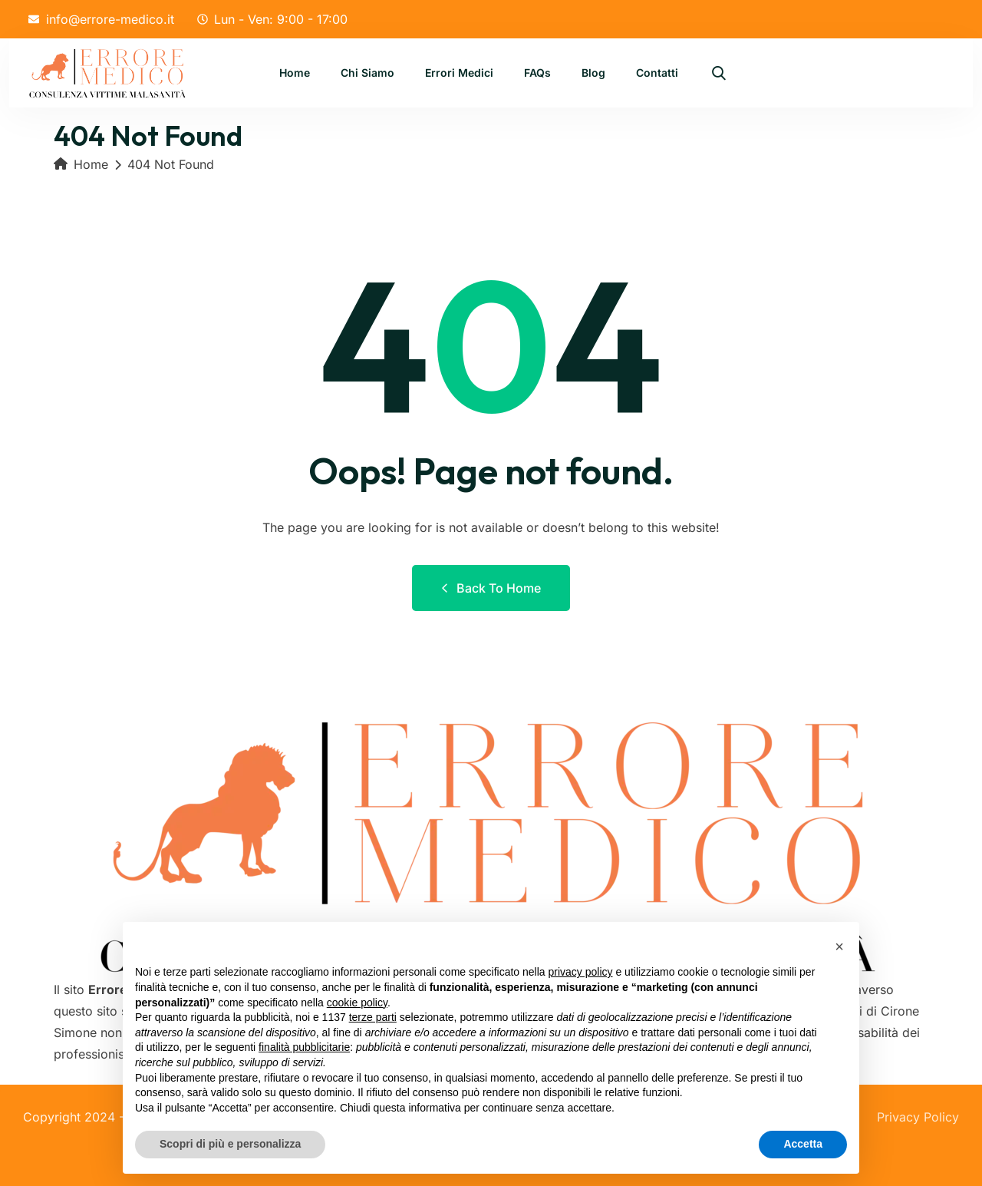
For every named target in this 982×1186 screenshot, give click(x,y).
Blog (593, 74)
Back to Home (491, 588)
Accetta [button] (802, 1144)
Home (294, 74)
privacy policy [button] (581, 972)
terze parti (373, 1017)
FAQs (537, 74)
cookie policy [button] (357, 1002)
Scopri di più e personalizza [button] (230, 1144)
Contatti (657, 74)
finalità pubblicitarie (304, 1047)
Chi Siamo (367, 74)
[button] (839, 946)
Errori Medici (459, 74)
